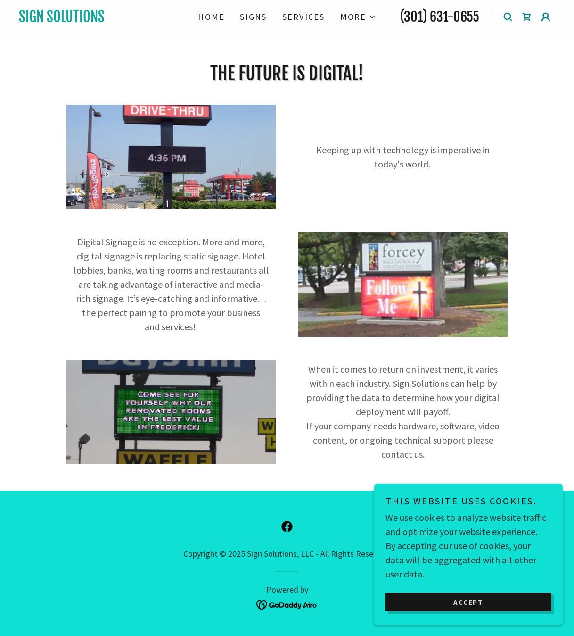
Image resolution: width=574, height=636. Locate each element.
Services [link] (303, 16)
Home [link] (211, 16)
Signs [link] (253, 16)
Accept (468, 602)
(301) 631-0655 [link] (439, 16)
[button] (358, 17)
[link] (99, 19)
